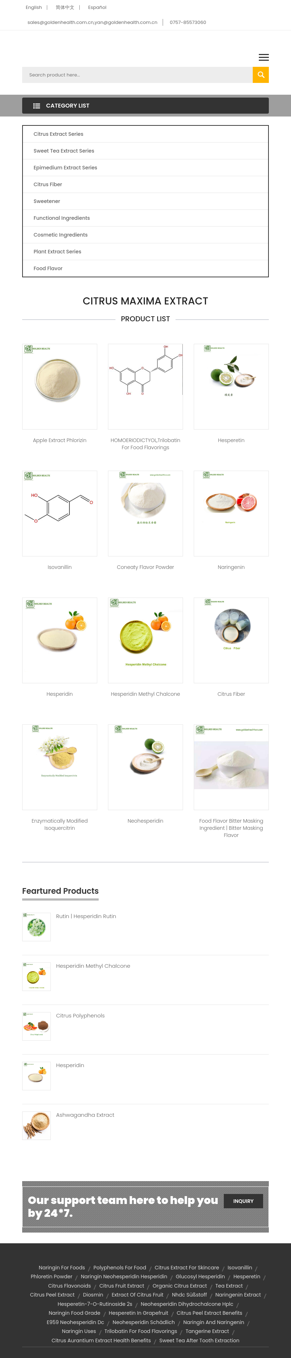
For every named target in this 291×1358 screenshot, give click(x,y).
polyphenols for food (120, 1267)
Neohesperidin (145, 820)
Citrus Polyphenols (80, 1015)
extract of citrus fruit (137, 1294)
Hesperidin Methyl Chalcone (145, 694)
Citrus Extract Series (58, 134)
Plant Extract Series (57, 251)
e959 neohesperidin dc (75, 1322)
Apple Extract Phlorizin (60, 440)
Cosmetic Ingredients (61, 234)
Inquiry (243, 1201)
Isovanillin (60, 567)
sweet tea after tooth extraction (199, 1340)
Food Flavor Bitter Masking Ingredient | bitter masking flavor (231, 828)
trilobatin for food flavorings (140, 1331)
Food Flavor (48, 268)
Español (97, 7)
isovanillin (240, 1267)
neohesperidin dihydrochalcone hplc (187, 1304)
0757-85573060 (188, 22)
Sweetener (47, 201)
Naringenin (231, 567)
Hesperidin (59, 694)
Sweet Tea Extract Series (64, 150)
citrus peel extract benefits (209, 1313)
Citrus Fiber (48, 184)
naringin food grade (74, 1313)
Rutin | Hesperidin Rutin (86, 916)
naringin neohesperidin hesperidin (124, 1276)
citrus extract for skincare (187, 1267)
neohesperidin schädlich (144, 1322)
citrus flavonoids (69, 1285)
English (34, 7)
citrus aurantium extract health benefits (101, 1340)
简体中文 (65, 7)
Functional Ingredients (62, 218)
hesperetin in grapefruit (138, 1313)
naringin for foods (62, 1267)
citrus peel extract (52, 1294)
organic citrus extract (180, 1285)
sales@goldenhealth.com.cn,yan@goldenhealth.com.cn (92, 22)
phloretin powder (52, 1276)
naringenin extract (238, 1294)
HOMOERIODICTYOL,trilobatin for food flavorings (146, 444)
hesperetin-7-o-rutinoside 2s (95, 1304)
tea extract (229, 1285)
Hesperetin (231, 440)
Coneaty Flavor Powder (145, 567)
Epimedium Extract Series (65, 167)
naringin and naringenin (214, 1322)
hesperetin (246, 1276)
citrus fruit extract (121, 1285)
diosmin (93, 1294)
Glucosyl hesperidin (200, 1276)
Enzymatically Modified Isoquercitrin (60, 824)
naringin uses (79, 1331)
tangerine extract (207, 1331)
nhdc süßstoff (189, 1294)
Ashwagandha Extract (85, 1115)
